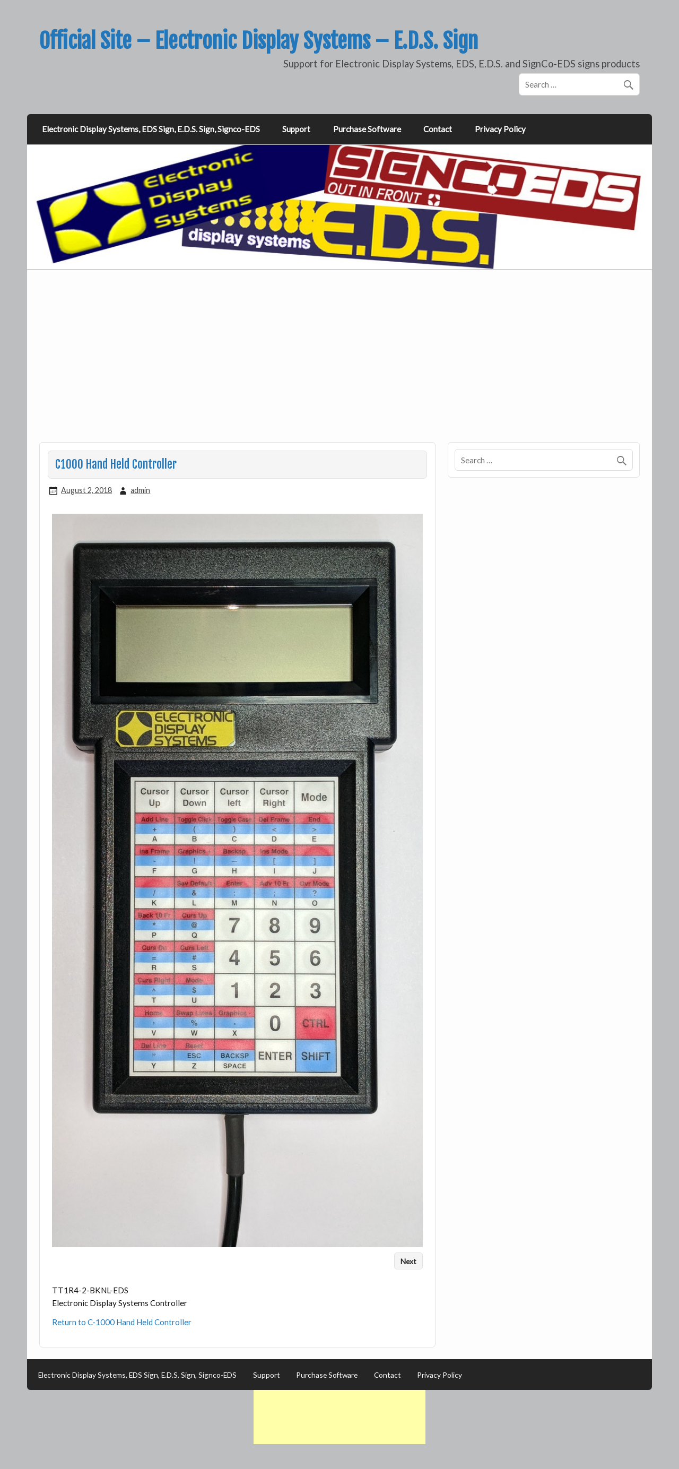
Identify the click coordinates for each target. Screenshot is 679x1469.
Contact (437, 129)
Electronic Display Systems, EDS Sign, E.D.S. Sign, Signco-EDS (151, 129)
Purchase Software (367, 129)
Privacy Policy (500, 129)
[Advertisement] (340, 362)
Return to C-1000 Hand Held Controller (121, 1322)
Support (296, 129)
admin (140, 490)
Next (408, 1260)
